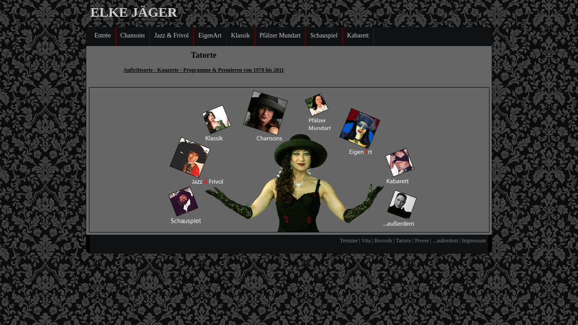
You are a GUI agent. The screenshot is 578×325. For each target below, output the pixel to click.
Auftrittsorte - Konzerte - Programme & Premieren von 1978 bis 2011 (203, 70)
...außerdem (445, 240)
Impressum (473, 240)
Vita (366, 240)
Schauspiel (324, 35)
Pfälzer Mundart (280, 35)
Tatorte (403, 240)
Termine (349, 240)
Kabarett (358, 35)
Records (383, 240)
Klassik (240, 35)
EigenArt (209, 35)
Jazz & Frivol (171, 35)
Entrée (102, 35)
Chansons (133, 35)
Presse (422, 240)
